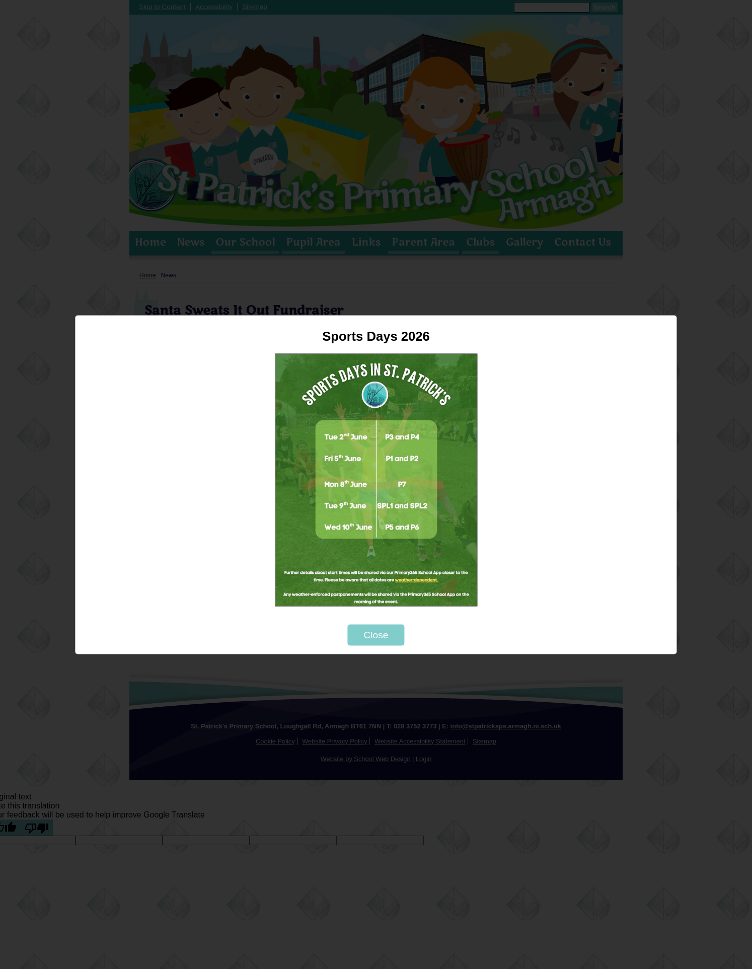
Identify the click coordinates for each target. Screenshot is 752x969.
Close (375, 634)
